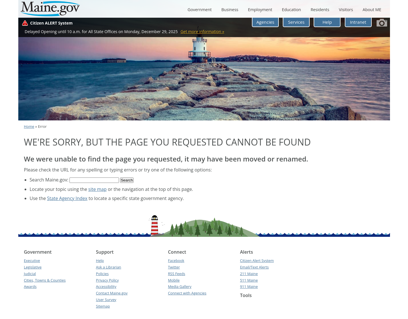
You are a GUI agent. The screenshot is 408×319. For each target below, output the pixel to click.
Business (229, 9)
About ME (372, 9)
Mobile (174, 280)
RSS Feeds (176, 273)
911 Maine (249, 286)
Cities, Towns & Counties (45, 280)
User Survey (106, 299)
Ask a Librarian (108, 267)
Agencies (265, 22)
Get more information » (202, 31)
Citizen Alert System (257, 260)
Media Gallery (179, 286)
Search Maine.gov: (50, 180)
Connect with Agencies (187, 293)
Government (200, 9)
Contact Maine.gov (112, 293)
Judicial (30, 273)
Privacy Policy (107, 280)
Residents (320, 9)
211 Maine (249, 273)
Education (291, 9)
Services (296, 22)
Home (29, 126)
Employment (260, 9)
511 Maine (249, 280)
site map (97, 189)
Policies (102, 273)
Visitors (346, 9)
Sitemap (103, 306)
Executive (32, 260)
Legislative (33, 267)
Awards (30, 286)
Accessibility (106, 286)
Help (327, 22)
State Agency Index (67, 198)
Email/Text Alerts (254, 267)
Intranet (358, 22)
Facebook (176, 260)
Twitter (174, 267)
